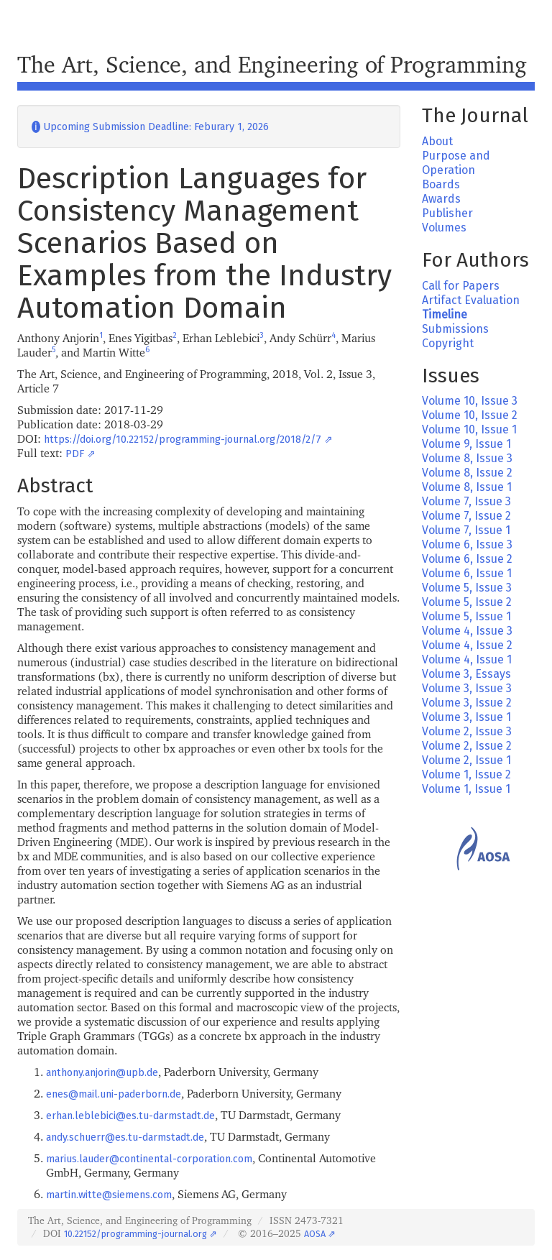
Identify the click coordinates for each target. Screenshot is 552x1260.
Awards (441, 199)
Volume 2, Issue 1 (466, 760)
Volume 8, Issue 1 (467, 487)
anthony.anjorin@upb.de (102, 1073)
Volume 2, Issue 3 (467, 731)
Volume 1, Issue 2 (466, 774)
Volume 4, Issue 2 (467, 645)
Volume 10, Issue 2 (470, 415)
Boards (441, 184)
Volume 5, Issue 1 (466, 616)
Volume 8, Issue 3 (467, 458)
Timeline (444, 314)
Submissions (455, 329)
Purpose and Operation (456, 163)
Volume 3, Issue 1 (466, 717)
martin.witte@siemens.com (109, 1195)
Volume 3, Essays (466, 674)
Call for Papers (461, 286)
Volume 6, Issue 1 (467, 573)
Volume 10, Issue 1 (469, 429)
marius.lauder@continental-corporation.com (149, 1159)
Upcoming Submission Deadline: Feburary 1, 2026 (150, 127)
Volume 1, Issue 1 (466, 789)
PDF (74, 454)
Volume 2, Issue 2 (467, 746)
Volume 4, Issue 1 (467, 659)
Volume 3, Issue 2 (467, 702)
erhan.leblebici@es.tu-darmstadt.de (130, 1116)
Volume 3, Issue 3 (467, 688)
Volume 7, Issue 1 (466, 530)
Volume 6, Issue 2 (467, 559)
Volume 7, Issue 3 (466, 501)
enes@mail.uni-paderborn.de (113, 1094)
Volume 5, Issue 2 (467, 602)
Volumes (444, 227)
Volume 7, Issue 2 (466, 516)
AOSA (315, 1233)
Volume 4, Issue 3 (467, 631)
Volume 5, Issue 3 (467, 587)
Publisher (447, 213)
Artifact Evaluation (471, 300)
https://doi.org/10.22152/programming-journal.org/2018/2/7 (182, 439)
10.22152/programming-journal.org (135, 1233)
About (437, 141)
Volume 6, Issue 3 (467, 544)
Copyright (448, 343)
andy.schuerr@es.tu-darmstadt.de (125, 1137)
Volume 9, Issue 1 (466, 444)
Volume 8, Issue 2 (467, 472)
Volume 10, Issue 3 (470, 401)
